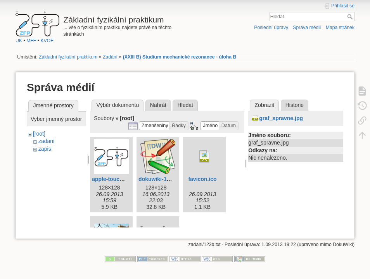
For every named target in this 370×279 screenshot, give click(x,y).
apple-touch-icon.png (119, 179)
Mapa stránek (340, 27)
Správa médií (307, 27)
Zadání (110, 57)
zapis (44, 149)
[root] (39, 134)
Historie (294, 105)
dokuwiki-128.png (161, 179)
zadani (46, 141)
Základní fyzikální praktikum (68, 57)
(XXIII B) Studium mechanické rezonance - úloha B (180, 57)
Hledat (350, 16)
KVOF (46, 40)
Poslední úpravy (271, 27)
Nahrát (158, 105)
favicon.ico (202, 179)
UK (19, 40)
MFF (31, 40)
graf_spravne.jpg (281, 118)
